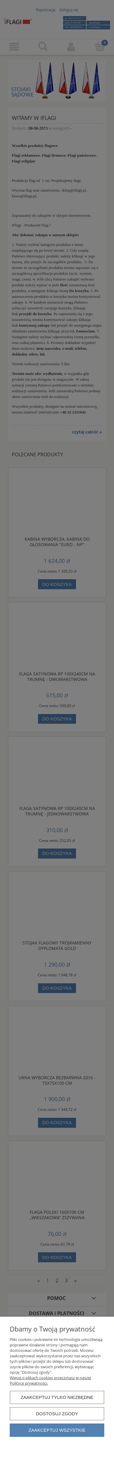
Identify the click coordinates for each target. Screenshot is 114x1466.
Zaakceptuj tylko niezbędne (57, 1397)
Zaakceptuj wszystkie (57, 1430)
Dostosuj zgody (57, 1413)
